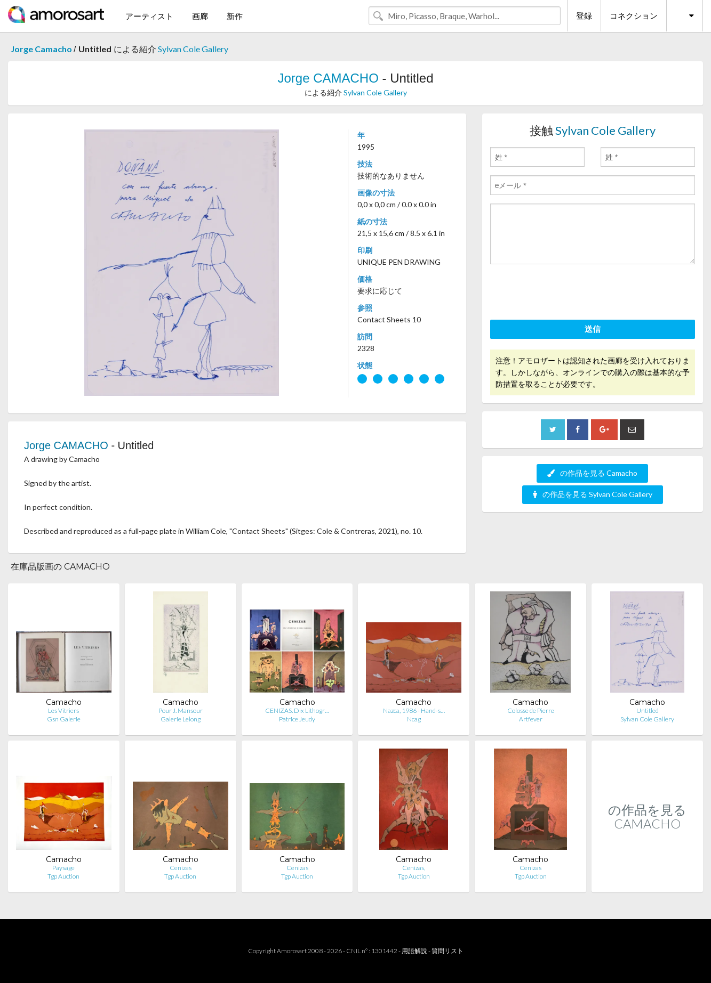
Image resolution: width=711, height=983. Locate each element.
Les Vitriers (63, 710)
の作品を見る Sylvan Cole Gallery (592, 494)
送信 (593, 329)
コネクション (634, 15)
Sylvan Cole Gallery (193, 49)
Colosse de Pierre (530, 710)
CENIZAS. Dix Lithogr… (297, 710)
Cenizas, (413, 868)
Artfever (530, 719)
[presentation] (571, 293)
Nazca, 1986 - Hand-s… (414, 710)
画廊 (200, 16)
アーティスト (149, 16)
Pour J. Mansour (180, 710)
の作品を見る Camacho (592, 472)
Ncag (414, 719)
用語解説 (414, 951)
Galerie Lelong (181, 719)
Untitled (647, 710)
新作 (235, 16)
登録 (584, 15)
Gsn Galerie (64, 719)
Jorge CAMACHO (329, 78)
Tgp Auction (63, 876)
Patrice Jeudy (297, 719)
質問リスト (448, 951)
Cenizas (180, 868)
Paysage (63, 868)
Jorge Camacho (42, 49)
